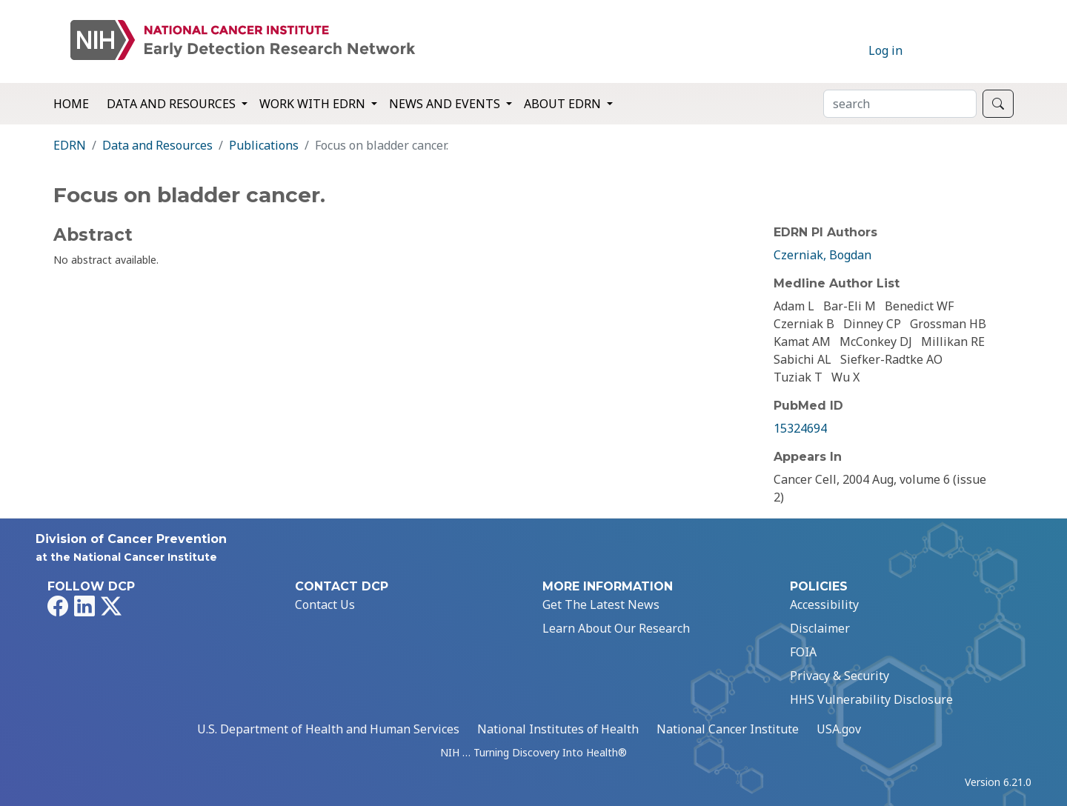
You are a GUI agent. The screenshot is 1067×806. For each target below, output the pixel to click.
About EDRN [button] (564, 104)
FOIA (803, 652)
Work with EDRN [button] (313, 104)
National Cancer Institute (728, 729)
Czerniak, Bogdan (822, 255)
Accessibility (824, 604)
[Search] (900, 104)
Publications (264, 145)
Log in (885, 50)
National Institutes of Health (558, 729)
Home (71, 104)
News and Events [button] (446, 104)
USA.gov (839, 729)
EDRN (69, 145)
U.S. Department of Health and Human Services (328, 729)
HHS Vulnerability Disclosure (871, 699)
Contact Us (325, 604)
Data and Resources (157, 145)
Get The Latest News (600, 604)
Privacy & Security (839, 675)
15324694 (800, 428)
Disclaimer (820, 628)
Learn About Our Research (616, 628)
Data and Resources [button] (173, 104)
